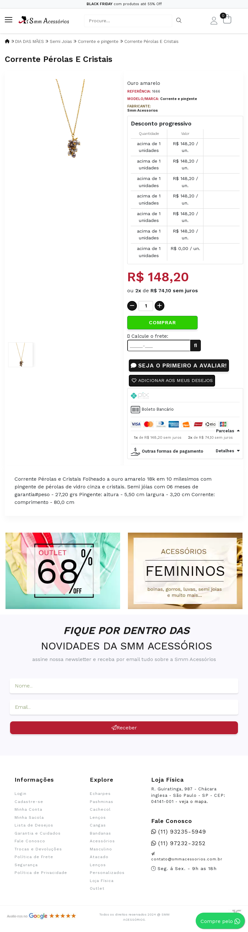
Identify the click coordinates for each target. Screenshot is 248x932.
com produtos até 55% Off (124, 4)
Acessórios (102, 841)
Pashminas (101, 801)
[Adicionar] (159, 306)
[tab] (185, 395)
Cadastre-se (29, 801)
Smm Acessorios (142, 110)
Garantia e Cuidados (38, 833)
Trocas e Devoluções (38, 849)
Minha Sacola (29, 817)
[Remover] (132, 306)
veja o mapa (193, 801)
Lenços (98, 817)
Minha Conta (28, 809)
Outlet (97, 888)
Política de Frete (34, 857)
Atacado (99, 857)
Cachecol (100, 809)
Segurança (26, 865)
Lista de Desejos (34, 825)
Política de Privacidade (41, 872)
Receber (124, 728)
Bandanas (100, 833)
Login (20, 794)
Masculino (101, 849)
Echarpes (100, 794)
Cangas (98, 825)
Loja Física (102, 880)
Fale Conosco (30, 841)
